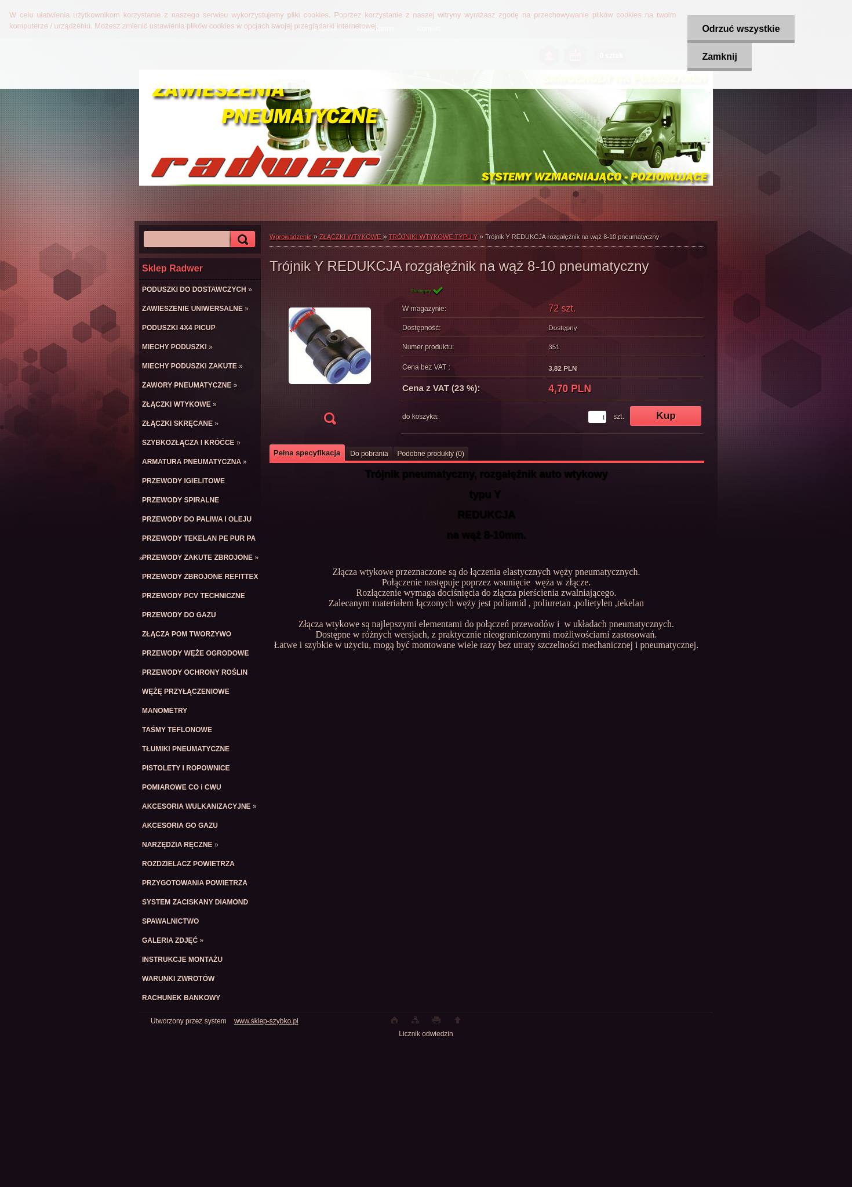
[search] (241, 239)
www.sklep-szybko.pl (266, 1021)
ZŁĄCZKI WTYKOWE (351, 236)
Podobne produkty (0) (431, 454)
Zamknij (719, 56)
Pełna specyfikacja (307, 452)
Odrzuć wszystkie (741, 29)
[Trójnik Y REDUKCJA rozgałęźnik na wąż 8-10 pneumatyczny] (330, 358)
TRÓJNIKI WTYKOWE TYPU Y (433, 236)
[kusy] (597, 417)
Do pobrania (369, 454)
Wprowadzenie (291, 236)
